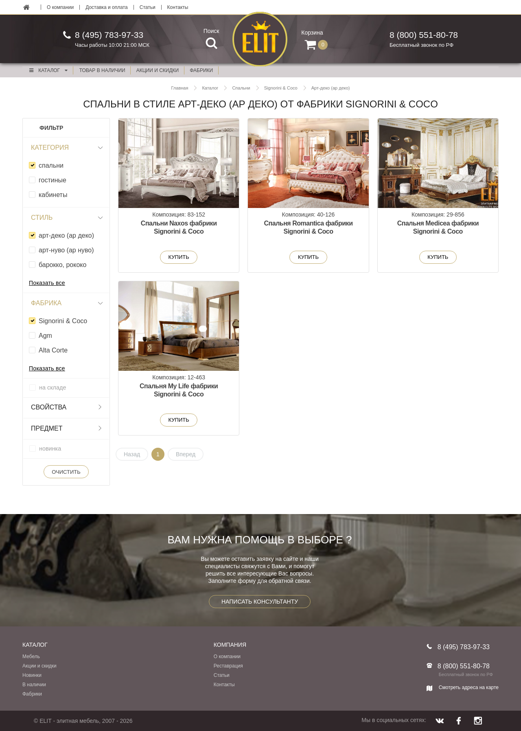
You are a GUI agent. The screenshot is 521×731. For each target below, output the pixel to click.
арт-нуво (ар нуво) (66, 250)
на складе (52, 387)
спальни (51, 165)
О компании (60, 7)
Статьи (147, 7)
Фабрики (32, 694)
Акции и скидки (39, 666)
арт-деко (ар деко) (66, 235)
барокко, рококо (62, 264)
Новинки (32, 675)
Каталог (48, 70)
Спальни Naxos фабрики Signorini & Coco (179, 227)
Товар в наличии (102, 70)
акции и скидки (157, 70)
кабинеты (53, 194)
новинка (50, 448)
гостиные (52, 180)
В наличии (34, 684)
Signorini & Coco (63, 320)
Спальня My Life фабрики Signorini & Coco (179, 390)
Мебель (31, 656)
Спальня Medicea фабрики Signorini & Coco (438, 227)
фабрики (201, 70)
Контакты (177, 7)
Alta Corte (53, 350)
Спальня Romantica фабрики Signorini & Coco (308, 227)
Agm (45, 335)
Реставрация (228, 666)
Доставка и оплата (106, 7)
